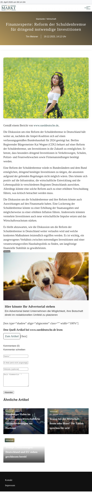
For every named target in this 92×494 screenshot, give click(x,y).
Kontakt (8, 482)
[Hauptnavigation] (86, 8)
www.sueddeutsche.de (46, 125)
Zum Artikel (12, 336)
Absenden (8, 395)
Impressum (10, 488)
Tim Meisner (32, 36)
